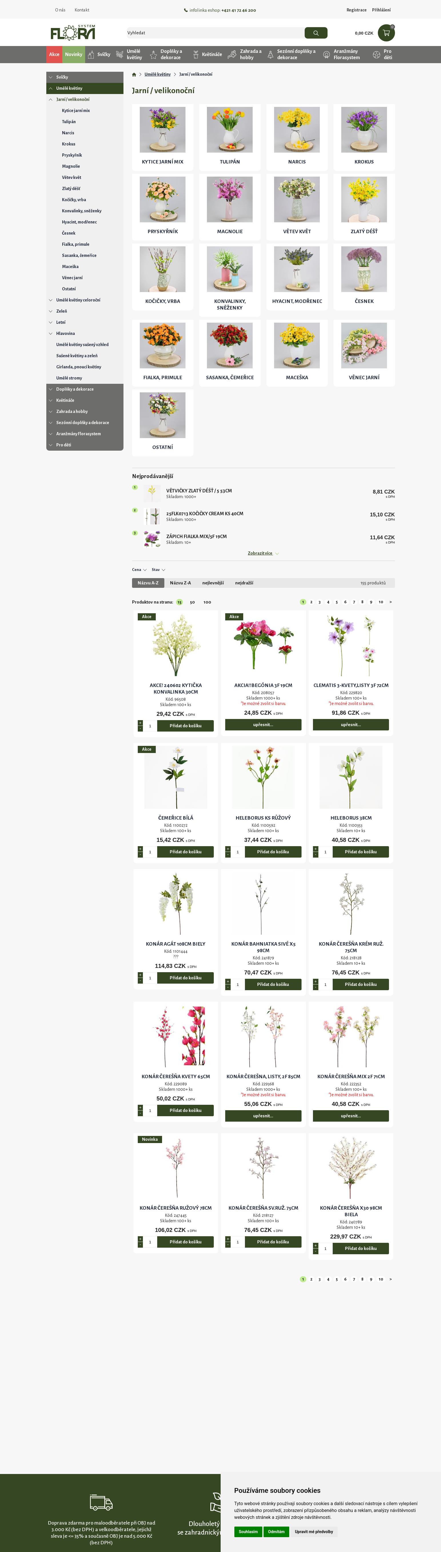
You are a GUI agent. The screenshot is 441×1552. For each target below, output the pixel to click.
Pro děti (382, 54)
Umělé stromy (69, 378)
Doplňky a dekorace (166, 54)
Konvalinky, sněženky (81, 211)
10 (381, 602)
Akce (54, 54)
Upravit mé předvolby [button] (314, 1531)
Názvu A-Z (148, 582)
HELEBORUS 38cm (351, 818)
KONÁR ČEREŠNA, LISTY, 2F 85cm (263, 1076)
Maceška (70, 266)
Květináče (207, 55)
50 (192, 602)
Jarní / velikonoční (72, 99)
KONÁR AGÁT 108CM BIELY (175, 944)
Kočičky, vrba (74, 199)
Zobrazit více (263, 553)
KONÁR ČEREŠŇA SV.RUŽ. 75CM (263, 1208)
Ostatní (69, 289)
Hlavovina (65, 333)
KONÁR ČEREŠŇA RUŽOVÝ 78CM (175, 1208)
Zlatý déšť (71, 188)
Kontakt (82, 10)
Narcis (68, 133)
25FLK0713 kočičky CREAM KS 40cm (205, 513)
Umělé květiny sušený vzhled (82, 344)
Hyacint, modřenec (79, 222)
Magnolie (71, 166)
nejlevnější (213, 582)
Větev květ (71, 177)
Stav (158, 570)
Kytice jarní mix (76, 110)
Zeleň (61, 311)
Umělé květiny (129, 54)
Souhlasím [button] (248, 1531)
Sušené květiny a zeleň (76, 355)
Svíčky (99, 55)
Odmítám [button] (276, 1531)
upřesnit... (263, 724)
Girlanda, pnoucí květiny (78, 367)
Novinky (73, 54)
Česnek (68, 233)
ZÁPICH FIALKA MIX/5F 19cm (196, 536)
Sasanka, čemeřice (79, 255)
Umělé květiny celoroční (78, 300)
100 (207, 602)
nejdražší (244, 582)
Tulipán (69, 121)
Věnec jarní (72, 277)
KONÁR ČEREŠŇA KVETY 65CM (175, 1076)
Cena (139, 570)
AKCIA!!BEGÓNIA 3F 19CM (263, 685)
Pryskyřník (72, 155)
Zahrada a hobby (245, 54)
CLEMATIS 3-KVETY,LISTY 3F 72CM (351, 685)
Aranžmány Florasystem (341, 54)
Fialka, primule (75, 244)
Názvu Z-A (180, 582)
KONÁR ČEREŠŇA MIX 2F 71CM (351, 1076)
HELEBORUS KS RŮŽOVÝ (263, 818)
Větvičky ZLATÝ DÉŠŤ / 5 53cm (199, 491)
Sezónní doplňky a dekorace (291, 54)
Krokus (68, 144)
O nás (60, 10)
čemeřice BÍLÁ (175, 818)
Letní (60, 322)
